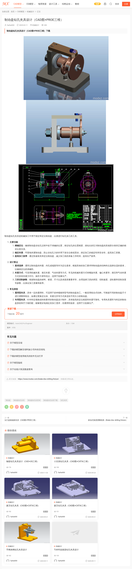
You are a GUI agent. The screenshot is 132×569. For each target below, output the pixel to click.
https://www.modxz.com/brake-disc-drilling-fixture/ (38, 379)
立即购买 (118, 314)
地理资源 (42, 4)
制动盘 (8, 400)
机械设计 (35, 25)
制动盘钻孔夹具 (19, 400)
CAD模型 (18, 4)
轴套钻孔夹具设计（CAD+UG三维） (22, 461)
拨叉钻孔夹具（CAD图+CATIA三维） (107, 461)
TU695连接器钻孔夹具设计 (102, 506)
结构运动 (66, 4)
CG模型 (29, 4)
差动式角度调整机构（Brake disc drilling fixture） (107, 420)
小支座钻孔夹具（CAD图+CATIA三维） (64, 462)
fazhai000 (10, 25)
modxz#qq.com (20, 559)
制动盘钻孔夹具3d (34, 400)
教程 (77, 4)
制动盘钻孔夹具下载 (50, 400)
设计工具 (53, 4)
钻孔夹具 (64, 400)
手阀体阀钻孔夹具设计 (58, 506)
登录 (68, 535)
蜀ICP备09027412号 (49, 556)
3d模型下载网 (34, 556)
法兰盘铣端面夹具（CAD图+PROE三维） (21, 420)
